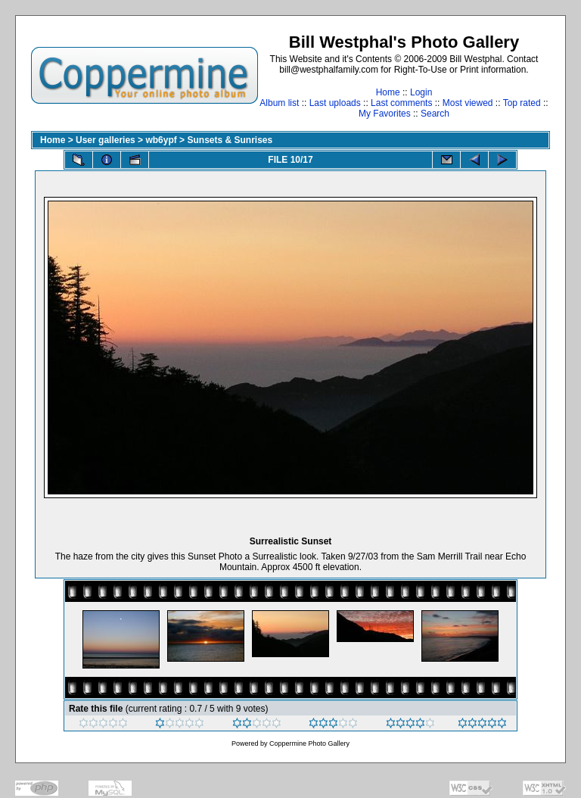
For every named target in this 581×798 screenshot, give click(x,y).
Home (388, 92)
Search (435, 113)
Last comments (401, 103)
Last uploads (335, 103)
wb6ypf (160, 140)
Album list (279, 103)
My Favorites (385, 113)
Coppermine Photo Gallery (309, 743)
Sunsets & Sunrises (229, 140)
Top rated (522, 103)
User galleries (105, 140)
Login (421, 92)
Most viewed (468, 103)
